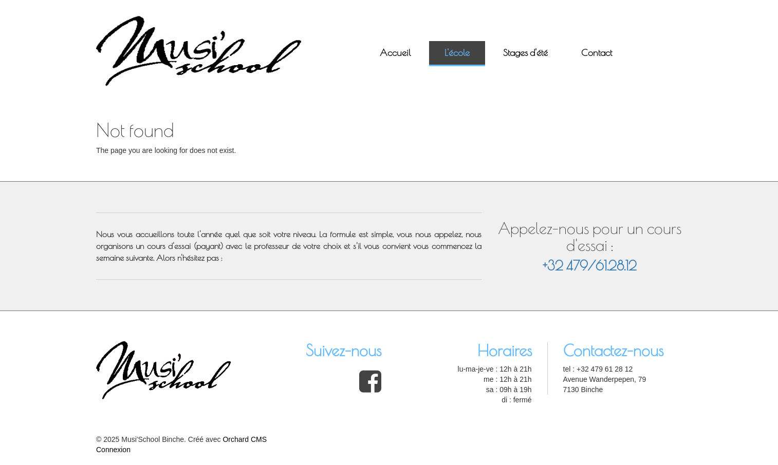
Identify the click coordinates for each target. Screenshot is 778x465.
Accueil (395, 52)
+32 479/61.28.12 (590, 265)
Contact (596, 52)
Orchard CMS (245, 439)
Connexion (113, 449)
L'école (457, 52)
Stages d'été (525, 52)
